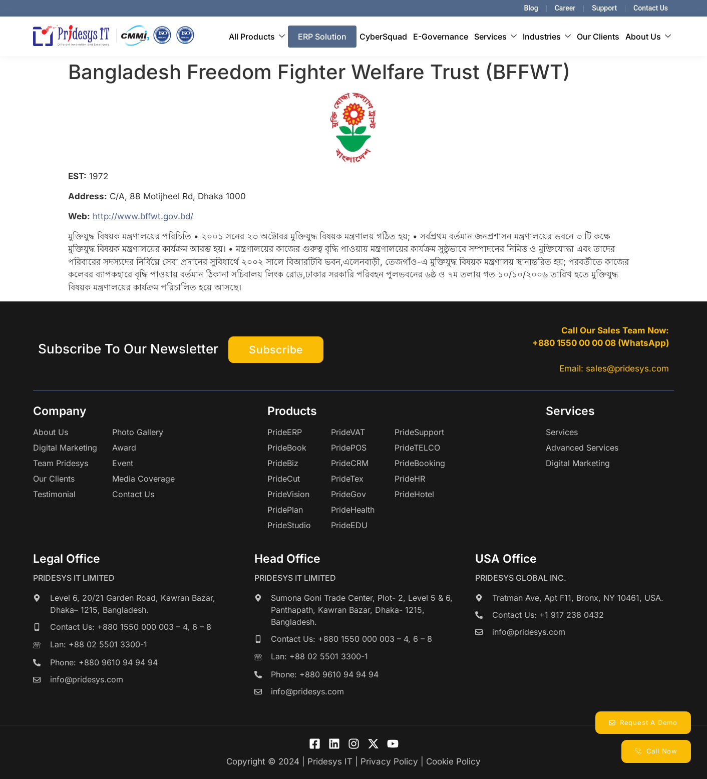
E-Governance (440, 37)
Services (495, 37)
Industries (547, 37)
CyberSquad (383, 37)
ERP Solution (322, 37)
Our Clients (598, 37)
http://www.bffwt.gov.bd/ (143, 216)
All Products (257, 37)
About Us (648, 37)
